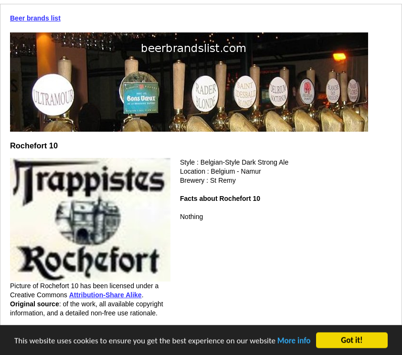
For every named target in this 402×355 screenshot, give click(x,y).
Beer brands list (35, 18)
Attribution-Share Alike (105, 295)
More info (294, 341)
